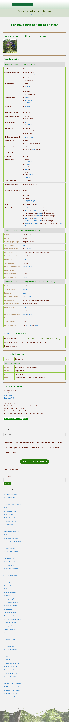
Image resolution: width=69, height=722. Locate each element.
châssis (39, 213)
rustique (28, 249)
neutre (27, 137)
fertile (27, 122)
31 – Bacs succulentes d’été (10, 545)
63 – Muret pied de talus (10, 649)
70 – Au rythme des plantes (10, 673)
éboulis (27, 86)
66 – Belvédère (7, 660)
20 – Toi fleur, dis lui (8, 524)
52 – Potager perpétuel (9, 599)
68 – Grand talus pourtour (10, 666)
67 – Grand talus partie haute (11, 663)
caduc (27, 109)
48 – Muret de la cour (9, 585)
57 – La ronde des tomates (10, 616)
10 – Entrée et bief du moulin (11, 494)
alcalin (33, 137)
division (27, 210)
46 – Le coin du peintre (9, 579)
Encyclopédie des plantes (36, 14)
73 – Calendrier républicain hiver (12, 683)
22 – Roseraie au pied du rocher (12, 531)
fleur (33, 149)
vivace (27, 98)
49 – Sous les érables (9, 589)
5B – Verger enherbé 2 (9, 629)
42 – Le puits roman (8, 565)
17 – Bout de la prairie (9, 518)
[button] (31, 4)
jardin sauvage (29, 164)
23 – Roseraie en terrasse (10, 535)
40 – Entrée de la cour (9, 558)
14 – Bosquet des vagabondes (11, 508)
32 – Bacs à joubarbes (9, 548)
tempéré (32, 75)
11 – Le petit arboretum (9, 497)
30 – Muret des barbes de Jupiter (12, 541)
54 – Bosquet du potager (10, 605)
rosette (35, 208)
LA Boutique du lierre (34, 461)
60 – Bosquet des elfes (9, 639)
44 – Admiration (7, 572)
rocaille (27, 177)
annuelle (28, 103)
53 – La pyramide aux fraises (11, 602)
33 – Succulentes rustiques (10, 551)
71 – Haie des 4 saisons (9, 676)
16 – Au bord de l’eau (9, 514)
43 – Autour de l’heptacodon (11, 568)
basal (40, 221)
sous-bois (30, 162)
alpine (31, 175)
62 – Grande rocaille (8, 646)
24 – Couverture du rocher (10, 538)
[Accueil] (26, 14)
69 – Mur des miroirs (9, 670)
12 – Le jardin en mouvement (11, 501)
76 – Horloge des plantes (10, 693)
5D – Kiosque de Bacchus (10, 636)
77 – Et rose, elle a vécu (9, 697)
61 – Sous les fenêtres (9, 643)
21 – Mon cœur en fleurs (10, 528)
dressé (25, 277)
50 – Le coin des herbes (9, 592)
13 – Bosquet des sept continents (12, 504)
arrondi (28, 325)
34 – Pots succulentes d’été (10, 555)
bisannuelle (29, 100)
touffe (35, 210)
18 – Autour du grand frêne (10, 521)
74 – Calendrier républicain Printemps (13, 687)
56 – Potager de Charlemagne (11, 612)
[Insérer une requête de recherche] (34, 434)
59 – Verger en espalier (9, 622)
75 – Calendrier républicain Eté (11, 690)
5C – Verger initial (8, 633)
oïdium (27, 187)
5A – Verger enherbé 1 (9, 626)
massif (27, 169)
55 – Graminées (7, 609)
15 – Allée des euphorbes (10, 511)
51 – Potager (6, 595)
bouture (27, 208)
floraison (39, 204)
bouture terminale (31, 223)
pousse (35, 221)
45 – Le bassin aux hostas (10, 575)
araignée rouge (30, 201)
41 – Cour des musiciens (10, 562)
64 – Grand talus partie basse (11, 653)
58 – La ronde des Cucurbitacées (12, 619)
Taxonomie (8, 333)
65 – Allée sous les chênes (10, 656)
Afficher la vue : (7, 476)
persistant (28, 106)
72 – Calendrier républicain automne (13, 680)
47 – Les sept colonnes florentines (12, 582)
